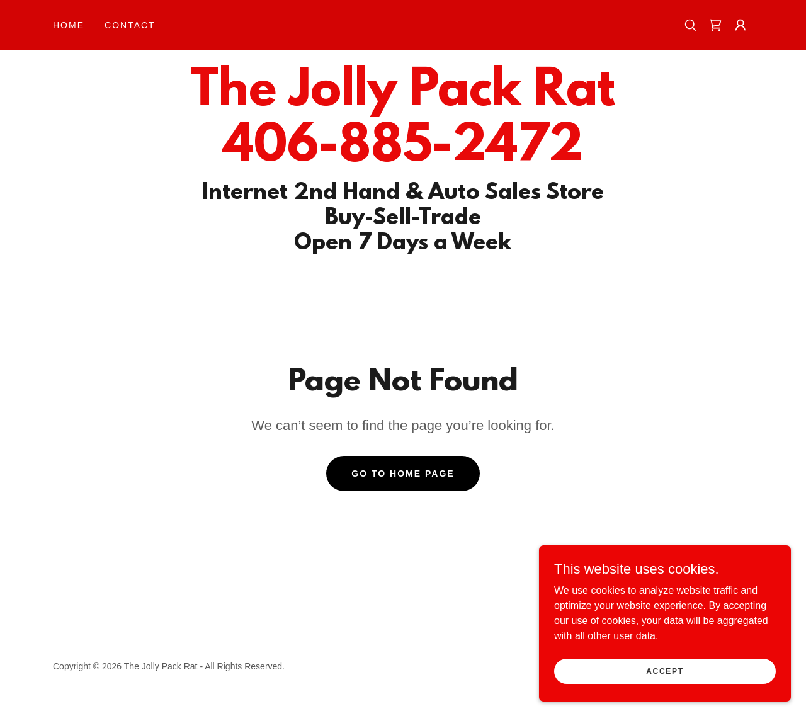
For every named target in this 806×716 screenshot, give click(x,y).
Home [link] (68, 25)
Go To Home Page (402, 474)
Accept (665, 670)
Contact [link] (130, 25)
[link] (715, 25)
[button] (740, 25)
